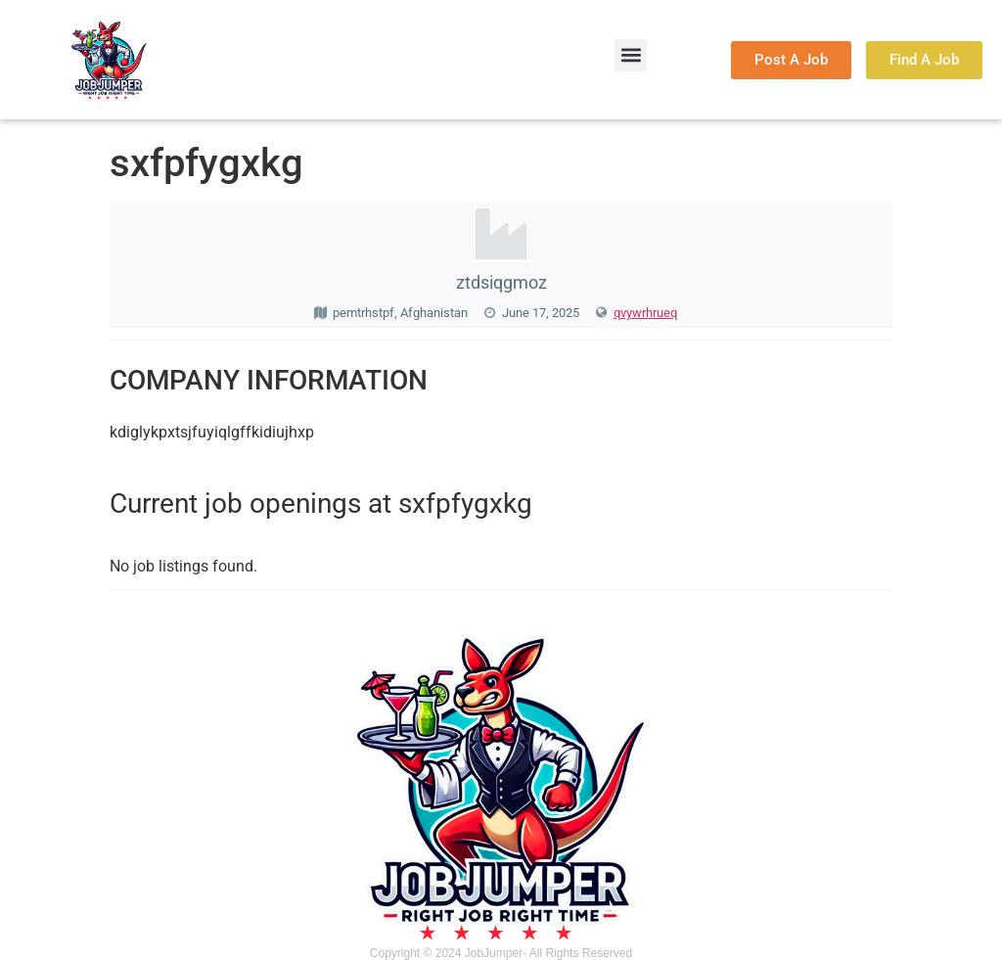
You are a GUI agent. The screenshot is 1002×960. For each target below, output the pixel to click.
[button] (631, 55)
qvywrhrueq (645, 312)
